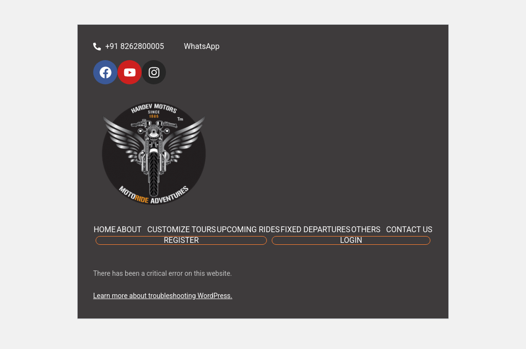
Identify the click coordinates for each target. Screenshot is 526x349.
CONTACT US (409, 230)
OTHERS (365, 230)
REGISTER (181, 240)
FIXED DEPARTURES (315, 230)
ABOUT (128, 230)
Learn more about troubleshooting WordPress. (162, 296)
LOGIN (351, 240)
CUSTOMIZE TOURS (181, 230)
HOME (104, 230)
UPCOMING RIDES (248, 230)
